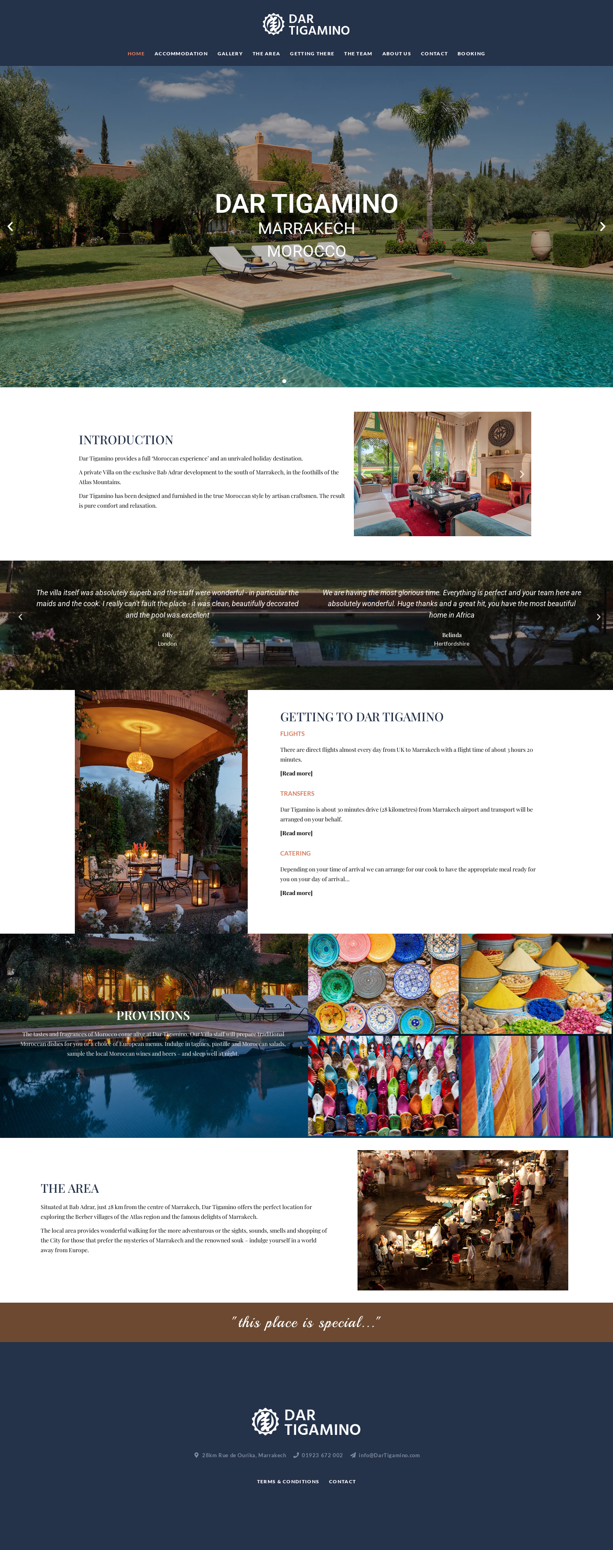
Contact (434, 53)
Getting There (312, 53)
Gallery (230, 53)
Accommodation (181, 53)
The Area (266, 53)
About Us (396, 53)
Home (136, 53)
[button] (10, 226)
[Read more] (296, 773)
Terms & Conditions (288, 1481)
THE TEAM (358, 53)
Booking (471, 53)
